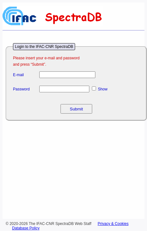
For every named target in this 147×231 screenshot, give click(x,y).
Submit (76, 109)
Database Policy (26, 228)
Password (21, 89)
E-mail (18, 75)
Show (102, 89)
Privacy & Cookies (113, 223)
